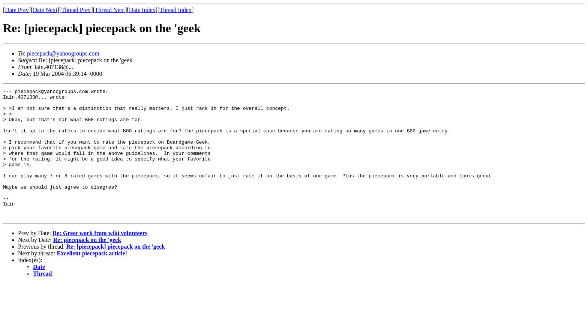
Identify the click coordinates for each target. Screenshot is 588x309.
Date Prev (17, 10)
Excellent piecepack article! (92, 279)
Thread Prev (76, 10)
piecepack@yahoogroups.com (63, 53)
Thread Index (175, 10)
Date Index (142, 10)
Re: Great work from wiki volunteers (99, 259)
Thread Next (110, 10)
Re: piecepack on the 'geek (87, 265)
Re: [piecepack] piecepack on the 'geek (115, 272)
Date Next (45, 10)
